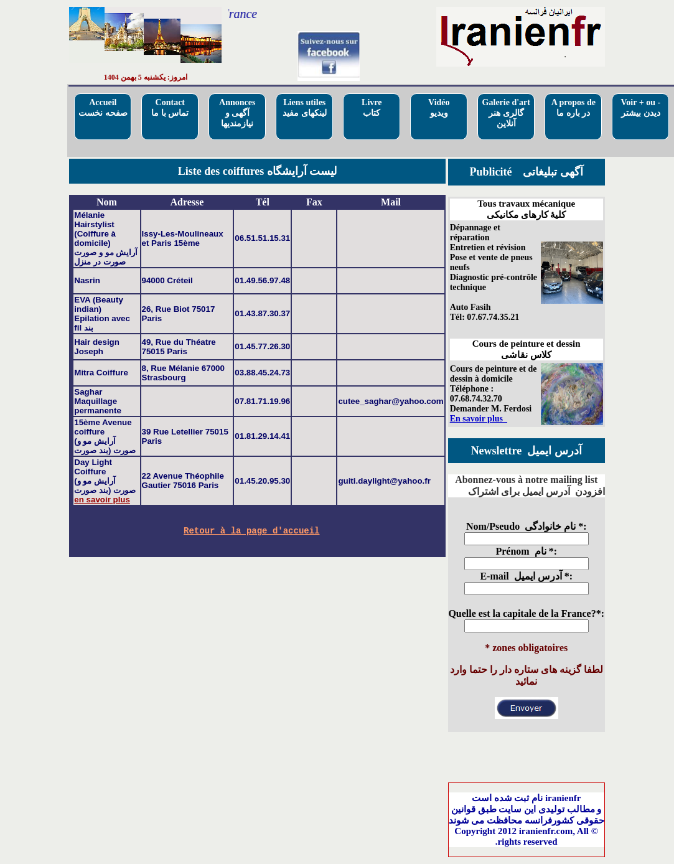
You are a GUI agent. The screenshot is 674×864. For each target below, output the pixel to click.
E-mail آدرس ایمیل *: (526, 576)
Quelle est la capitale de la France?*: (526, 613)
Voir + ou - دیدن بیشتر (640, 108)
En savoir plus (478, 418)
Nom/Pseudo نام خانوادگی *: (526, 526)
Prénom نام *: (526, 551)
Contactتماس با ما (170, 108)
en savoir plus (102, 499)
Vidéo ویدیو (438, 108)
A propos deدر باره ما (573, 108)
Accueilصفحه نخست (103, 108)
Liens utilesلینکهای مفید (305, 108)
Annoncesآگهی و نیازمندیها (237, 113)
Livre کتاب (371, 108)
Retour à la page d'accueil (251, 532)
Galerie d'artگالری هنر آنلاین (506, 113)
